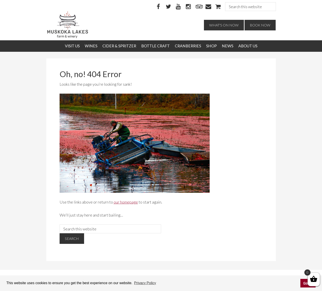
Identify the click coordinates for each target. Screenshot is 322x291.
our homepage (126, 202)
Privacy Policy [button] (145, 283)
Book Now (260, 25)
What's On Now (224, 25)
